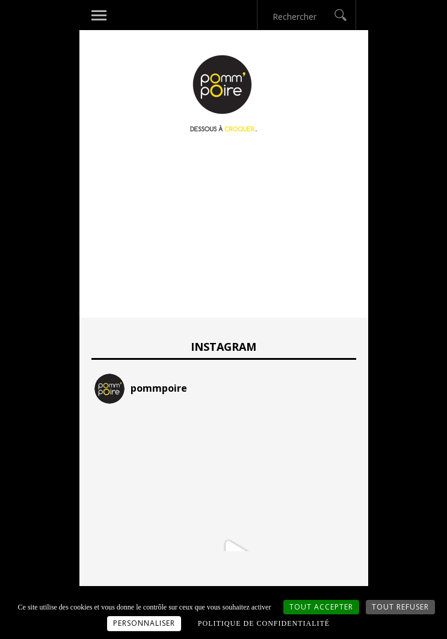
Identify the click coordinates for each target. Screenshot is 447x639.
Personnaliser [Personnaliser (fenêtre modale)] (144, 623)
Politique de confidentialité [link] (264, 623)
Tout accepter (321, 607)
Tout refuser (400, 607)
